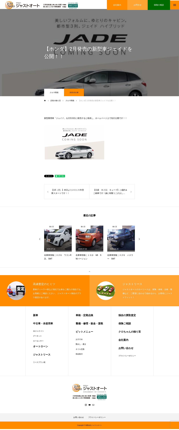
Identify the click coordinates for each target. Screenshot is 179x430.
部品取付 (79, 355)
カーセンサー (38, 342)
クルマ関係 (54, 93)
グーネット (37, 337)
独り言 (51, 228)
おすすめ (79, 340)
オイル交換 (80, 350)
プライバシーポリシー (127, 357)
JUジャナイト (38, 332)
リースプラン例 (39, 363)
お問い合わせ (78, 418)
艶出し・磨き (81, 345)
